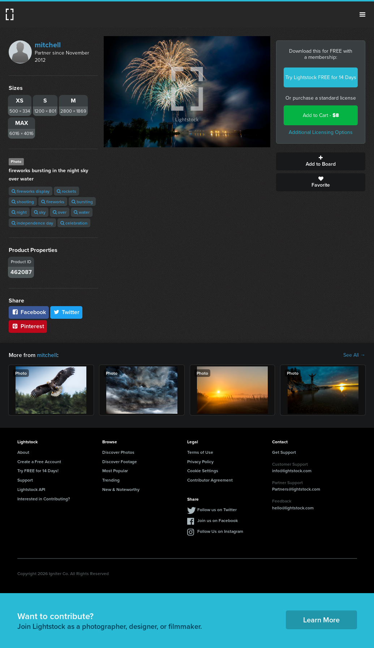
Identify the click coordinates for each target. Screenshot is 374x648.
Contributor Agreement (210, 480)
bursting (82, 202)
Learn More (321, 619)
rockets (66, 191)
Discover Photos (118, 452)
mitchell (48, 44)
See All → (354, 355)
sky (40, 212)
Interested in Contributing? (43, 499)
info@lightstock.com (291, 470)
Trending (111, 480)
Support (25, 480)
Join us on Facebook (217, 520)
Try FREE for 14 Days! (38, 470)
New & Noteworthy (120, 489)
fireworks (52, 202)
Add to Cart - (321, 115)
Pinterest (28, 326)
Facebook (29, 312)
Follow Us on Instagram (220, 531)
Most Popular (115, 470)
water (82, 212)
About (23, 452)
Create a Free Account (39, 461)
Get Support (284, 452)
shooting (23, 202)
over (59, 212)
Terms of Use (200, 452)
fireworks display (31, 191)
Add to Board (321, 161)
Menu (362, 14)
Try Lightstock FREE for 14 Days (320, 77)
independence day (32, 223)
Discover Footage (119, 461)
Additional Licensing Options (321, 132)
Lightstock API (31, 489)
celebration (73, 223)
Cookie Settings (202, 470)
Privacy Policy (200, 461)
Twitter (66, 312)
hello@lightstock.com (293, 508)
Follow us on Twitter (217, 509)
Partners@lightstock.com (296, 489)
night (19, 212)
